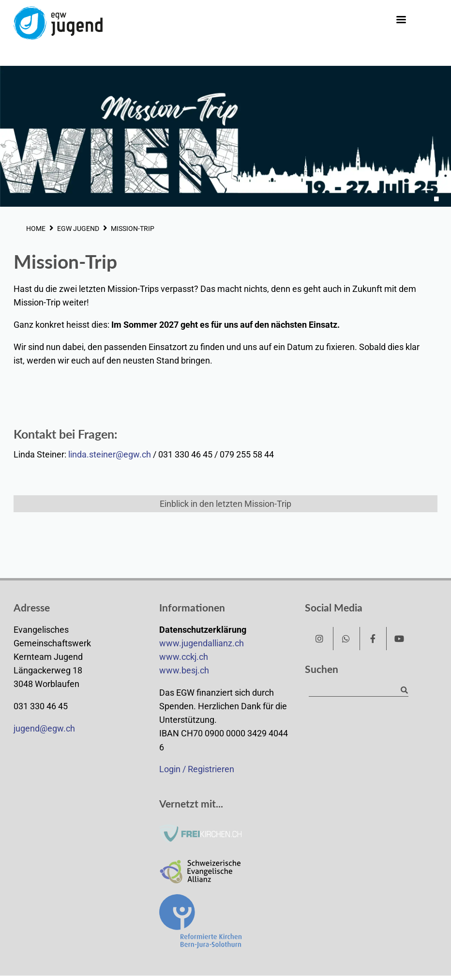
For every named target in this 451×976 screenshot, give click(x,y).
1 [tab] (436, 199)
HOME (35, 228)
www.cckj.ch (183, 657)
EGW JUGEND (78, 228)
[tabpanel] (225, 136)
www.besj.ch (184, 670)
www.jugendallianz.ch (201, 643)
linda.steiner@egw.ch (109, 454)
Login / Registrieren (196, 769)
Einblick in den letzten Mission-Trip (225, 504)
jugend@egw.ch (44, 728)
